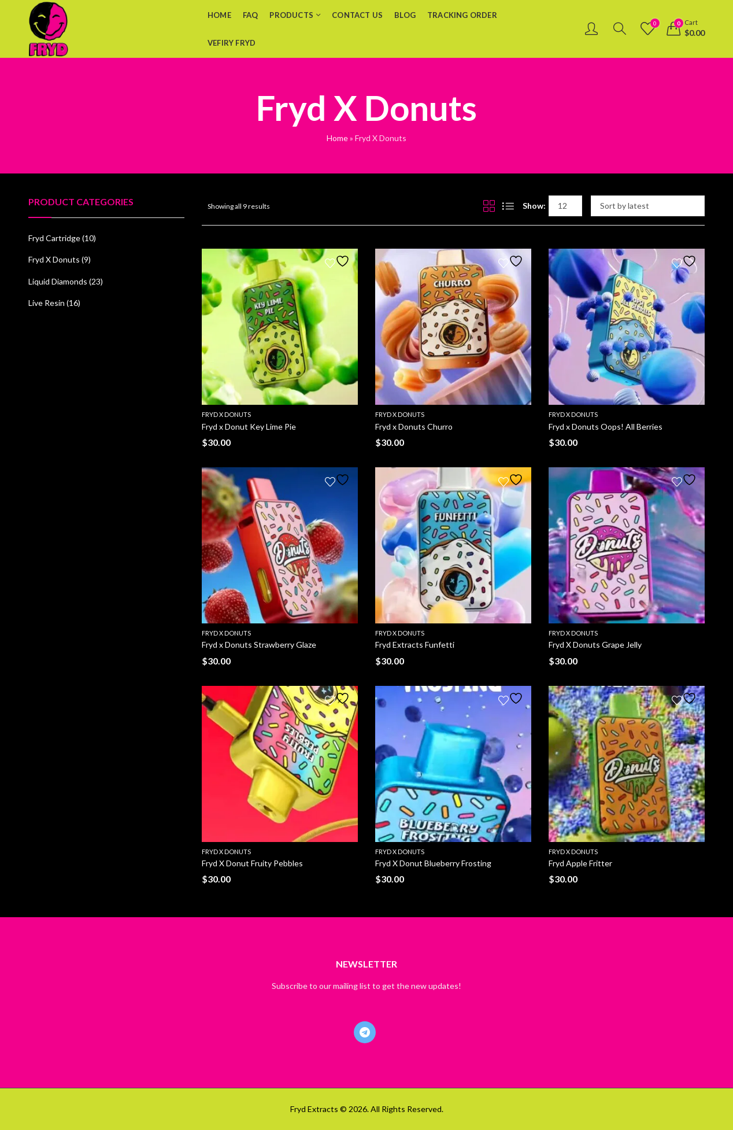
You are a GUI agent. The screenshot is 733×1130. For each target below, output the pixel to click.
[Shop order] (648, 205)
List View (508, 206)
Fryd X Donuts (226, 414)
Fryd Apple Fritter (580, 863)
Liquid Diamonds (57, 281)
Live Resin (46, 303)
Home (337, 138)
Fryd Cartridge (54, 238)
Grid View (489, 206)
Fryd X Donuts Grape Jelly (595, 644)
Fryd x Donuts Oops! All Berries (605, 426)
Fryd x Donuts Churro (414, 426)
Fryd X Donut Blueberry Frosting (433, 863)
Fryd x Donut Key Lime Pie (249, 426)
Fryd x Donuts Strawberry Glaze (259, 644)
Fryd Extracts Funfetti (414, 644)
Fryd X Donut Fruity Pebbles (252, 863)
